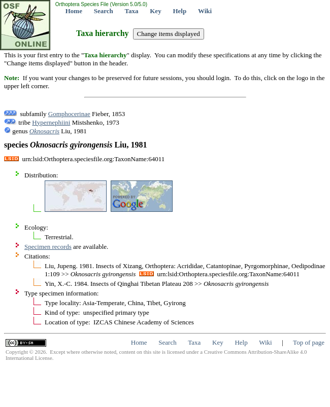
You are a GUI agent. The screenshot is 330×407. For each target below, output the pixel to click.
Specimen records (48, 246)
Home (73, 11)
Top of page (308, 342)
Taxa (132, 11)
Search (103, 11)
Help (179, 11)
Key (155, 11)
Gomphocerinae (69, 114)
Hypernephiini (51, 122)
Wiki (205, 11)
